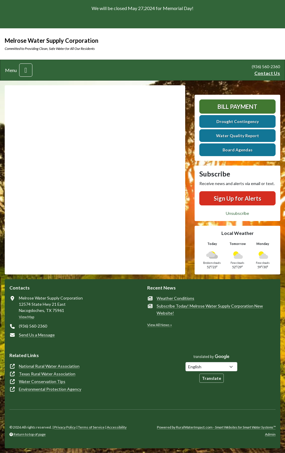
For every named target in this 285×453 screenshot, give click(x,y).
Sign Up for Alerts (237, 198)
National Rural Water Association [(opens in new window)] (49, 366)
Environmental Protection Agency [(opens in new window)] (50, 389)
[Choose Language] (211, 366)
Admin (270, 434)
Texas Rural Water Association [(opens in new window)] (47, 373)
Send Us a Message (37, 334)
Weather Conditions (175, 298)
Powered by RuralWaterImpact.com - (216, 427)
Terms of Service (91, 427)
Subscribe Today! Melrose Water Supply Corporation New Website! (210, 309)
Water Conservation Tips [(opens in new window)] (42, 381)
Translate (211, 378)
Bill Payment (237, 106)
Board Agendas (238, 149)
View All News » (159, 325)
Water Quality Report (237, 135)
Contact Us (267, 73)
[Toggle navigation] (25, 70)
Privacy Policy (65, 427)
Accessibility (117, 427)
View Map (26, 317)
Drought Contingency (237, 121)
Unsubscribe (237, 213)
